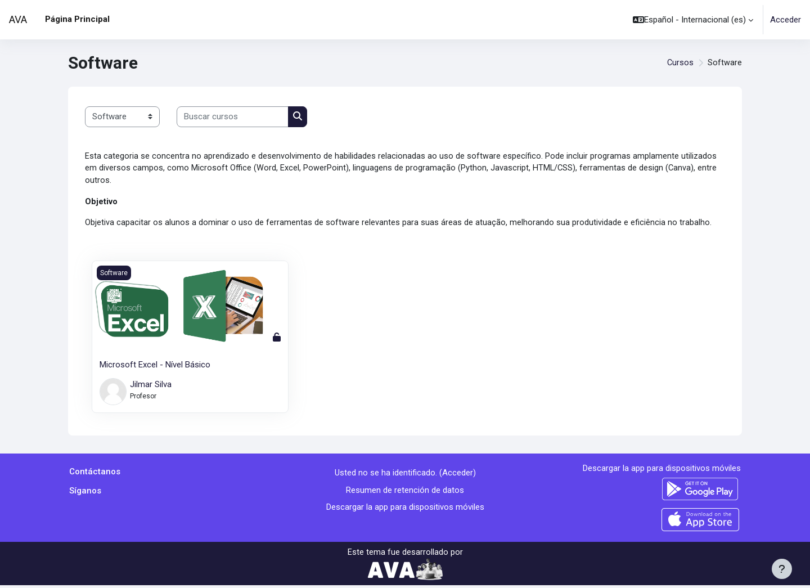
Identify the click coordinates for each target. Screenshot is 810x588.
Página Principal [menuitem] (77, 19)
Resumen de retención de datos (405, 492)
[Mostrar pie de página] (782, 569)
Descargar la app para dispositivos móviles (405, 509)
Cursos (680, 63)
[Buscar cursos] (233, 116)
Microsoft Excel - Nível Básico (155, 367)
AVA (18, 20)
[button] (693, 19)
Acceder (785, 20)
